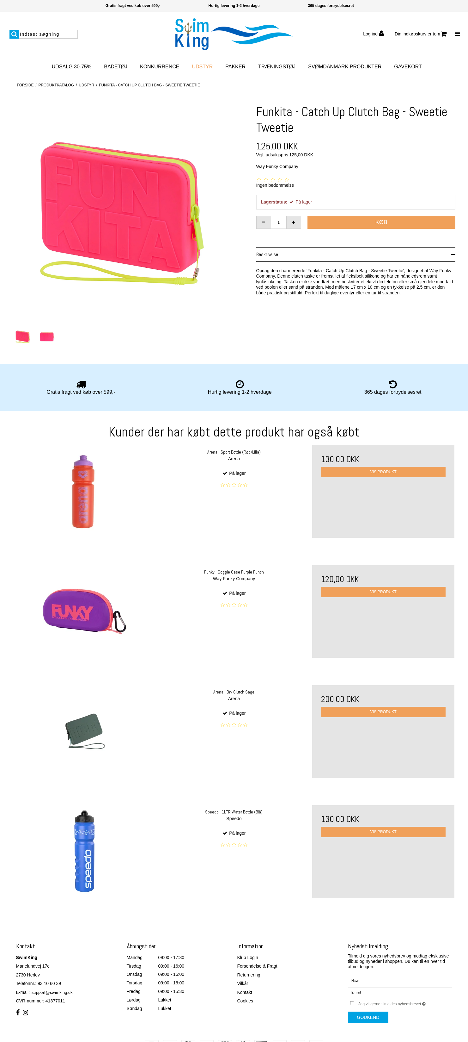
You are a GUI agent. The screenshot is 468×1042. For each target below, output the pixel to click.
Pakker (235, 66)
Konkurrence (159, 66)
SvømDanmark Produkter (344, 66)
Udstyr (202, 66)
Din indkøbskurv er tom (421, 34)
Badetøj (115, 66)
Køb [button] (381, 222)
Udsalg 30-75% (71, 66)
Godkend (368, 1017)
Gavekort (408, 66)
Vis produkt (383, 472)
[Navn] (400, 979)
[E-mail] (400, 991)
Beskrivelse (267, 254)
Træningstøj (276, 66)
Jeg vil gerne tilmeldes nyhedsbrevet (405, 1003)
